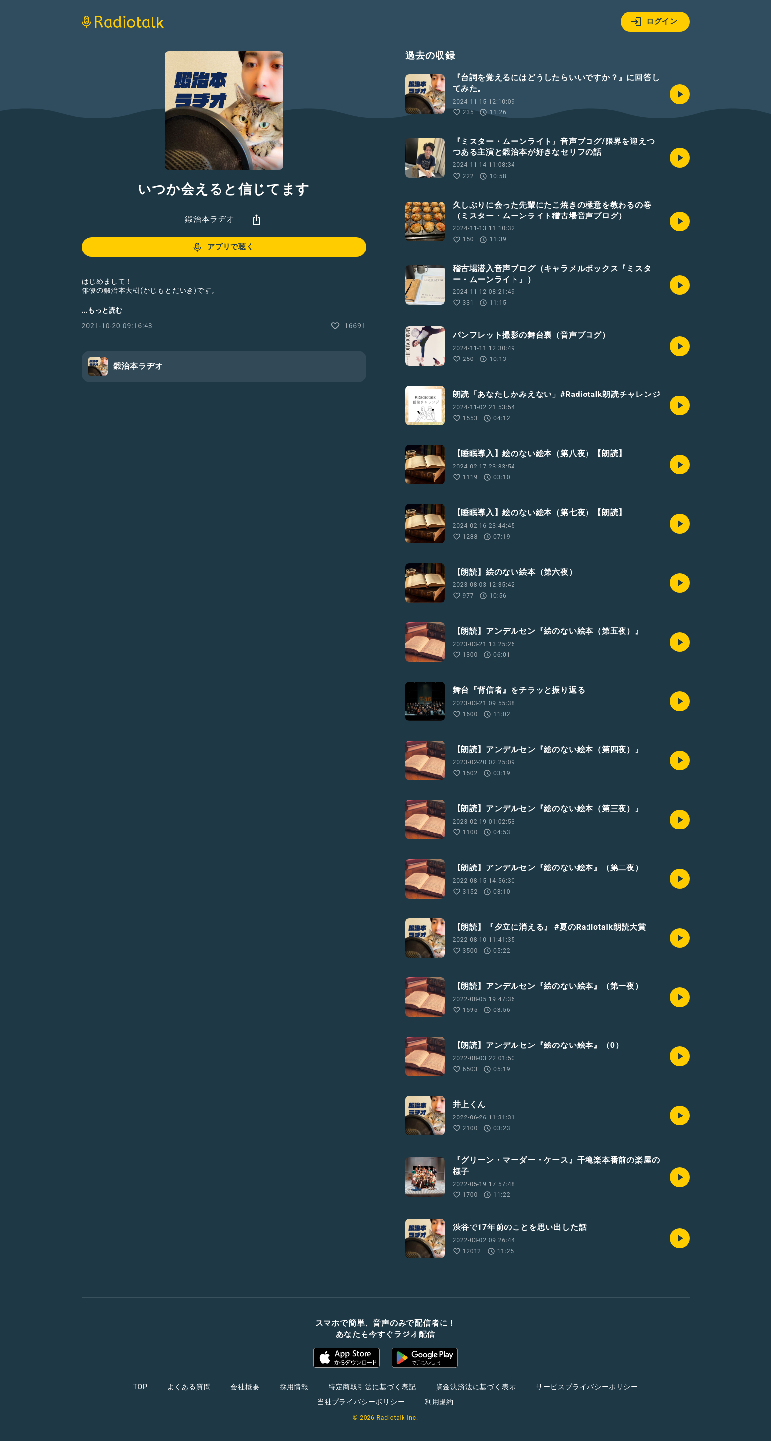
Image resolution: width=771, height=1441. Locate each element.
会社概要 (244, 1387)
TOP (140, 1387)
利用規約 (439, 1401)
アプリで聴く (222, 247)
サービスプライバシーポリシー (587, 1387)
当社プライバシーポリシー (361, 1401)
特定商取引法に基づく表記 (372, 1387)
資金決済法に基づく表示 (476, 1387)
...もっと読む (102, 310)
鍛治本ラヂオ (210, 219)
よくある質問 (189, 1387)
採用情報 (294, 1387)
